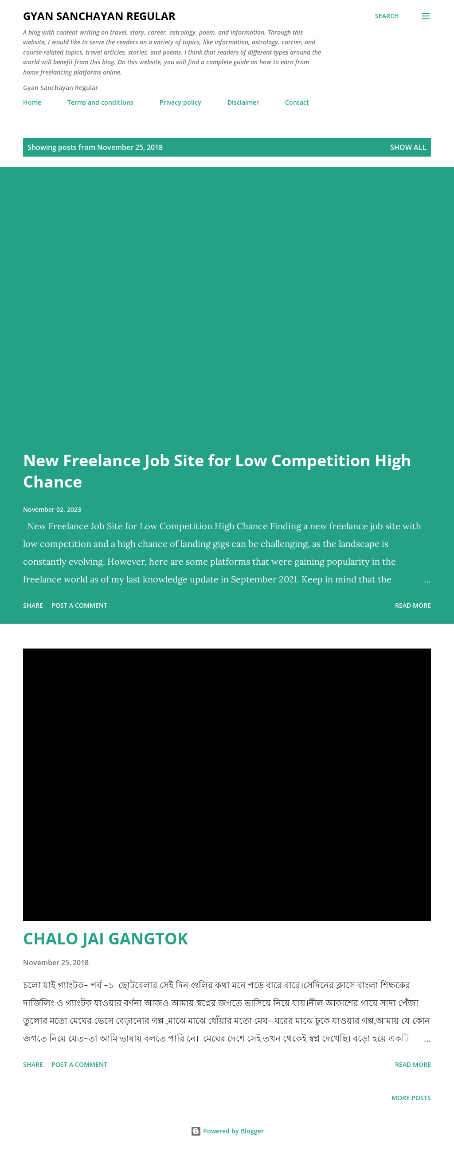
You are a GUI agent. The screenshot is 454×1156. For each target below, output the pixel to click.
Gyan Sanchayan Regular (99, 15)
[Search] (387, 16)
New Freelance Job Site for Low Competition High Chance (217, 470)
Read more (413, 605)
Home (32, 102)
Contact (297, 102)
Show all (408, 147)
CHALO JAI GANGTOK (105, 938)
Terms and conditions (100, 102)
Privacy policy (180, 102)
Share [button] (33, 605)
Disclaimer (243, 102)
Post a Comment (79, 605)
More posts (411, 1097)
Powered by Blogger (227, 1131)
